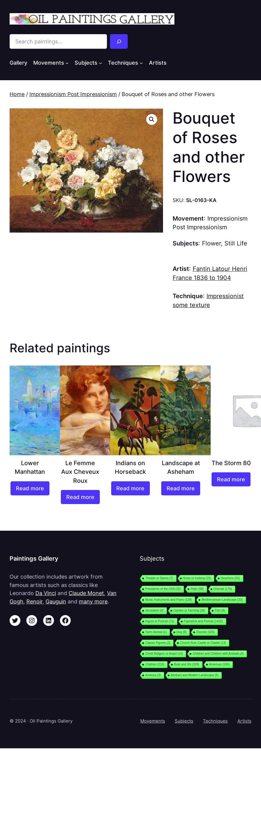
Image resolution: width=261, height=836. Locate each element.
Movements (152, 721)
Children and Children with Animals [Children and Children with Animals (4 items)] (218, 653)
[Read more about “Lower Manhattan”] (29, 488)
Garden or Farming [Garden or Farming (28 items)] (189, 610)
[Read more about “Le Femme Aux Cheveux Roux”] (80, 497)
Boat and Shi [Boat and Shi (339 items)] (186, 664)
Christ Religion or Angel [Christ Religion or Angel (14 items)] (164, 653)
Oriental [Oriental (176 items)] (223, 589)
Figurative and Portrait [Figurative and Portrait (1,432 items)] (203, 621)
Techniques (215, 721)
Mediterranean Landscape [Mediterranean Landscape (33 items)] (222, 599)
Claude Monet (86, 593)
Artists (244, 721)
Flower (211, 243)
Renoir (34, 601)
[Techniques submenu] (141, 63)
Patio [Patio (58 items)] (197, 589)
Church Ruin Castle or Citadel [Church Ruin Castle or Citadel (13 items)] (203, 642)
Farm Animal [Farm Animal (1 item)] (156, 632)
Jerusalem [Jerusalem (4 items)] (154, 610)
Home (17, 94)
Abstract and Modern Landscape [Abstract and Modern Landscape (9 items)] (195, 675)
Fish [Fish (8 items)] (220, 610)
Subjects (184, 721)
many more (93, 601)
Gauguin (56, 601)
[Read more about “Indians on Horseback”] (130, 488)
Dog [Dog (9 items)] (181, 632)
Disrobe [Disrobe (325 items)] (205, 632)
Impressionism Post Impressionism (73, 94)
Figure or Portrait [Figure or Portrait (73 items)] (159, 621)
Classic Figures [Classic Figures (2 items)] (157, 642)
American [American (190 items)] (219, 664)
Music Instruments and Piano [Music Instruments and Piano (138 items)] (168, 599)
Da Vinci (45, 593)
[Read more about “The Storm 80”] (231, 479)
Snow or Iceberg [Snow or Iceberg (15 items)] (197, 578)
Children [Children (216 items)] (154, 664)
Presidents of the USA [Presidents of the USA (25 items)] (163, 589)
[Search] (119, 41)
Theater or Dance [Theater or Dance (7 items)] (159, 578)
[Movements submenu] (67, 63)
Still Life (235, 243)
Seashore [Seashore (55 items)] (230, 578)
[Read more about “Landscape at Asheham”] (180, 488)
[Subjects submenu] (100, 63)
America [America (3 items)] (153, 675)
